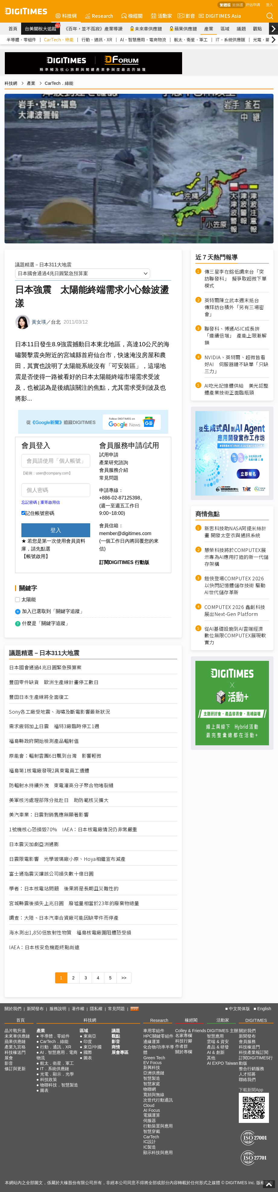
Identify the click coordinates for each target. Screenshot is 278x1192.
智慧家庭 (151, 1083)
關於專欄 (183, 1051)
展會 (9, 1057)
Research (99, 15)
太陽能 (28, 599)
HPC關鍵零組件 (158, 1036)
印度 (88, 1041)
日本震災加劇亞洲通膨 (34, 844)
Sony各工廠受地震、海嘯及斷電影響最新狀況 (59, 711)
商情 (116, 1047)
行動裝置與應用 (158, 1126)
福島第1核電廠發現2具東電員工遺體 (49, 770)
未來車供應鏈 (146, 28)
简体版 (237, 4)
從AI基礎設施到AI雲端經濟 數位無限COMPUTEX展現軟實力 (235, 635)
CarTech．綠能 (59, 39)
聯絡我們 (247, 1079)
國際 (88, 1052)
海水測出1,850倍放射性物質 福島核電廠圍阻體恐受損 (70, 932)
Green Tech (154, 1057)
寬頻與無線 (153, 1094)
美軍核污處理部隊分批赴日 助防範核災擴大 (59, 800)
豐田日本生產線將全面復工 (39, 696)
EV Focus (152, 1062)
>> (124, 977)
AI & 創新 (215, 1052)
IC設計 (149, 1141)
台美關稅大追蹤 (42, 27)
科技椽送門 (15, 1052)
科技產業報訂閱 (253, 1052)
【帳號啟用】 (35, 556)
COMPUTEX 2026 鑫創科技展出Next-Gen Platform (234, 610)
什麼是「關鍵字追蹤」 (46, 623)
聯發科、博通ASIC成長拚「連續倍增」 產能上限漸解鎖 (235, 335)
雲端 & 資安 (218, 1041)
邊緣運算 (151, 1041)
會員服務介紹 (113, 470)
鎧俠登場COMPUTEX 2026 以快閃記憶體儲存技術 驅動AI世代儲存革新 (235, 585)
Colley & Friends (190, 1030)
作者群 (181, 1046)
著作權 (78, 1008)
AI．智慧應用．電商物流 (143, 39)
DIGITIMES (256, 1020)
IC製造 (149, 1147)
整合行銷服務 (251, 1068)
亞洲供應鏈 (153, 1072)
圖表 (44, 1090)
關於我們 (13, 1008)
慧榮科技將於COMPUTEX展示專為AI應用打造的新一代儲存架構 (236, 557)
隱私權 (96, 1008)
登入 (269, 4)
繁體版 (225, 4)
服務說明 (57, 1008)
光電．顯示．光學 (57, 1074)
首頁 (12, 28)
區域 (224, 28)
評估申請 (252, 4)
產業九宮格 (15, 1047)
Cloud (148, 1105)
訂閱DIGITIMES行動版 (256, 1060)
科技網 (66, 15)
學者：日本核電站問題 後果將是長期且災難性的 (63, 888)
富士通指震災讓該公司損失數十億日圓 (51, 873)
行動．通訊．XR (96, 39)
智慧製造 (151, 1078)
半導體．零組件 (21, 39)
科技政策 (48, 1079)
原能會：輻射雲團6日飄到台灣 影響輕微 (55, 755)
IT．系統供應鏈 (230, 39)
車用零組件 (153, 1030)
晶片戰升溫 (15, 1030)
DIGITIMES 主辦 (222, 1030)
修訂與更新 (15, 1068)
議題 (241, 28)
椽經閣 (132, 15)
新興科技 (151, 1067)
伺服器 (149, 1120)
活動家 (161, 15)
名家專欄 (183, 1035)
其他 (211, 1057)
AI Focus (151, 1110)
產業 (208, 28)
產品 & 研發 (218, 1047)
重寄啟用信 (50, 502)
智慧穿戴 (151, 1131)
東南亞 (90, 1036)
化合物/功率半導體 (158, 1050)
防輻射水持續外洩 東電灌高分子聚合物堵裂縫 (61, 785)
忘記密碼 (29, 502)
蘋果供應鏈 (183, 28)
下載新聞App (251, 1089)
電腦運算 (151, 1115)
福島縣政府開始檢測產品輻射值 (44, 740)
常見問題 (108, 477)
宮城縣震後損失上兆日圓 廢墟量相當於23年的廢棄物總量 (74, 903)
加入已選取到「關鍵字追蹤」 (53, 611)
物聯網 (149, 1089)
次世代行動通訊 (158, 1100)
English (264, 1008)
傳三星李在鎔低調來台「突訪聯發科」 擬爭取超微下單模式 (235, 278)
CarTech (151, 1136)
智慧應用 (215, 1036)
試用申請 (108, 454)
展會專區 (120, 1052)
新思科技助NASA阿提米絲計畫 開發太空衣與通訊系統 (235, 532)
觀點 (257, 28)
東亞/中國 (93, 1047)
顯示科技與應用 (158, 1152)
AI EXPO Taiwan (222, 1063)
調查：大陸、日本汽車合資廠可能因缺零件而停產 (63, 917)
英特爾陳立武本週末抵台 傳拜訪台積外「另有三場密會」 (234, 307)
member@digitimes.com (125, 533)
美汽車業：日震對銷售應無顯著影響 (49, 814)
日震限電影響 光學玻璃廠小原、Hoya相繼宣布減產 (67, 858)
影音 (185, 15)
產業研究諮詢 (113, 462)
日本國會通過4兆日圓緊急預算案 (45, 667)
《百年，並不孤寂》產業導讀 (93, 28)
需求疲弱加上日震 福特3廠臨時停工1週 (54, 726)
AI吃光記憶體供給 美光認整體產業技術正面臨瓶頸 (236, 389)
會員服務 (247, 1041)
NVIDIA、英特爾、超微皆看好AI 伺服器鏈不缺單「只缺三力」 (236, 364)
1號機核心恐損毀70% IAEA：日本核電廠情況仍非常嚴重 (73, 829)
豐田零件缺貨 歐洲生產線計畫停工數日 (54, 682)
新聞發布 (35, 1008)
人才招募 (247, 1074)
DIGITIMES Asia (220, 15)
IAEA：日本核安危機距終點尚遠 (44, 947)
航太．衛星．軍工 (191, 39)
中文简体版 (239, 1008)
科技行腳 (183, 1040)
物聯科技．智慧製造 (59, 1085)
